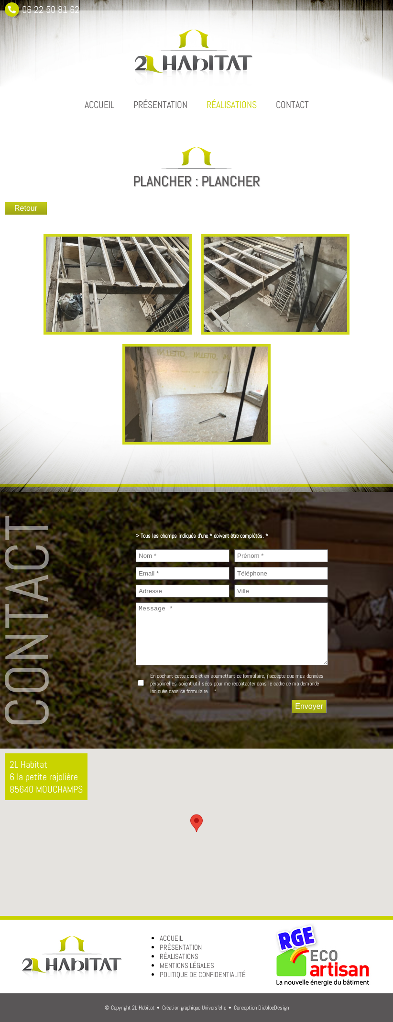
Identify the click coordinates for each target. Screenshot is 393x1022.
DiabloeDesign (273, 1007)
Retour (25, 208)
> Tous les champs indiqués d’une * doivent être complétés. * (202, 536)
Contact (292, 104)
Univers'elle (214, 1007)
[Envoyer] (309, 706)
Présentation (160, 104)
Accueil (99, 104)
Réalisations (232, 104)
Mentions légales (187, 965)
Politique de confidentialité (203, 974)
